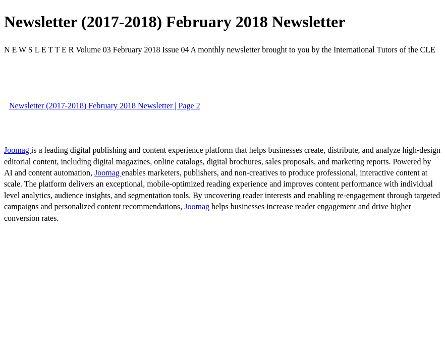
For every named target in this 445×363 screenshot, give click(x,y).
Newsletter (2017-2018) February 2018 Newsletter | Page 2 (104, 105)
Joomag (17, 150)
